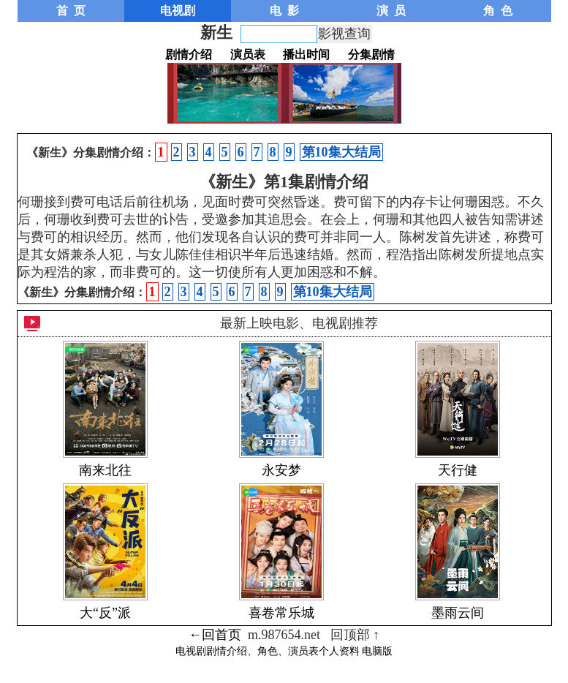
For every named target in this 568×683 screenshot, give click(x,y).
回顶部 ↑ (355, 634)
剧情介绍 (188, 54)
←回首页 (215, 634)
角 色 (497, 10)
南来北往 (105, 470)
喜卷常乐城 (281, 612)
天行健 (457, 470)
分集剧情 (371, 54)
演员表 (247, 54)
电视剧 (177, 10)
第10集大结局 (341, 152)
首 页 (71, 10)
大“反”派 (105, 612)
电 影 (284, 10)
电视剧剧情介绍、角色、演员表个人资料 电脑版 (284, 651)
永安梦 (281, 470)
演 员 (391, 10)
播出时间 (306, 54)
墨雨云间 (457, 612)
